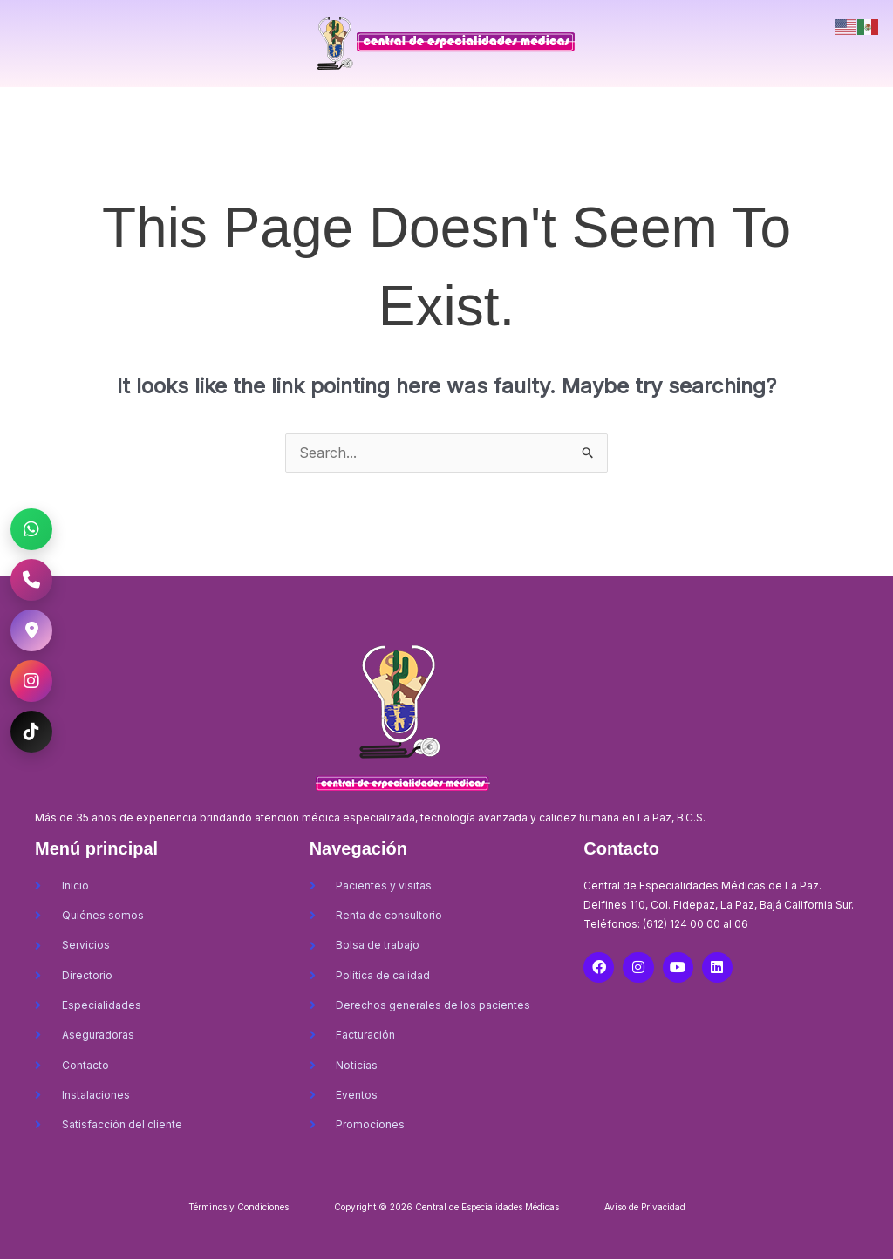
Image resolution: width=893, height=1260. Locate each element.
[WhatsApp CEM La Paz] (31, 529)
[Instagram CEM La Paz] (31, 681)
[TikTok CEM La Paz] (31, 732)
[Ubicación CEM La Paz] (31, 630)
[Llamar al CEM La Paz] (31, 580)
